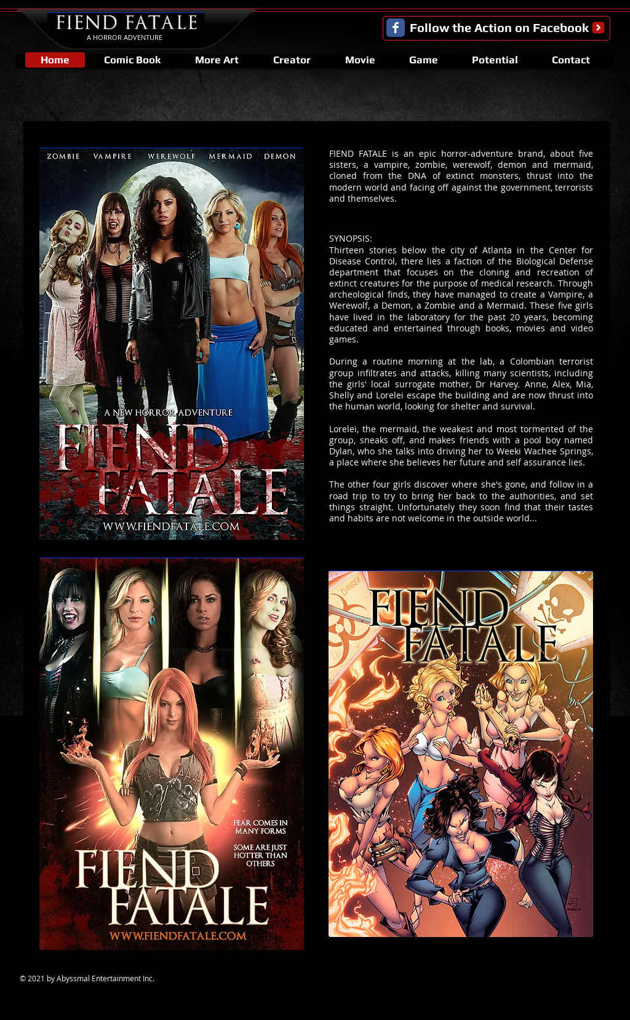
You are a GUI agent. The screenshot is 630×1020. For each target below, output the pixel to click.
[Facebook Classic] (395, 27)
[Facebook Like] (578, 982)
